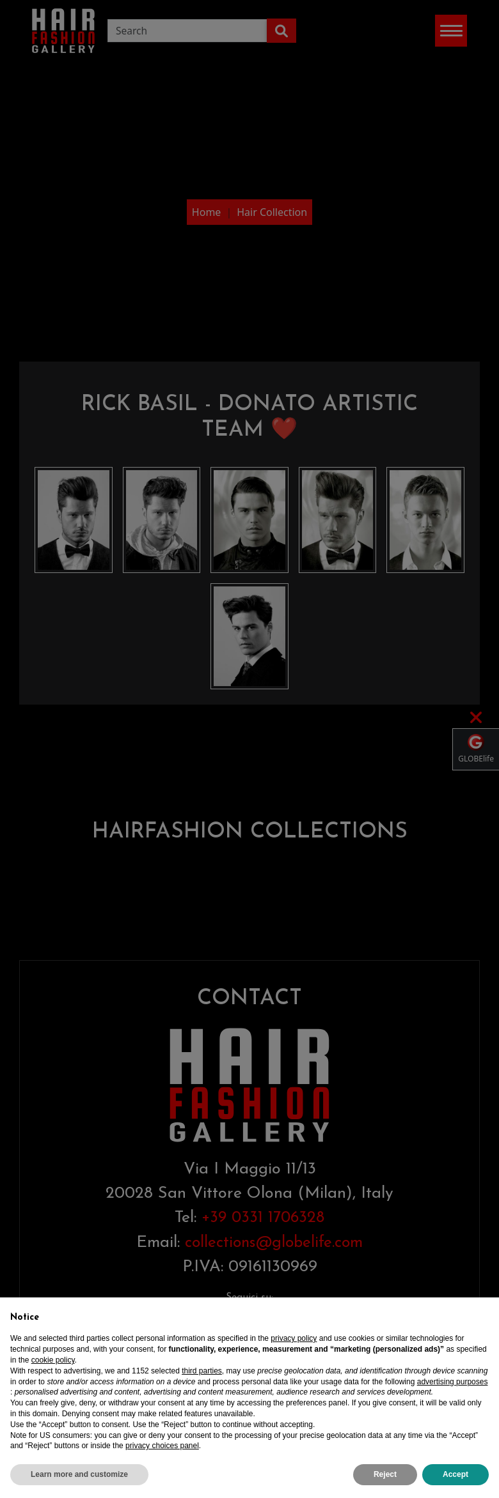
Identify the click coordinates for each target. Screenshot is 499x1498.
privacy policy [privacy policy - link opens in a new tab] (294, 1338)
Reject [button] (385, 1474)
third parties (202, 1370)
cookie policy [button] (53, 1360)
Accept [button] (455, 1474)
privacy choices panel (162, 1445)
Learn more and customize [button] (79, 1474)
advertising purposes (452, 1381)
